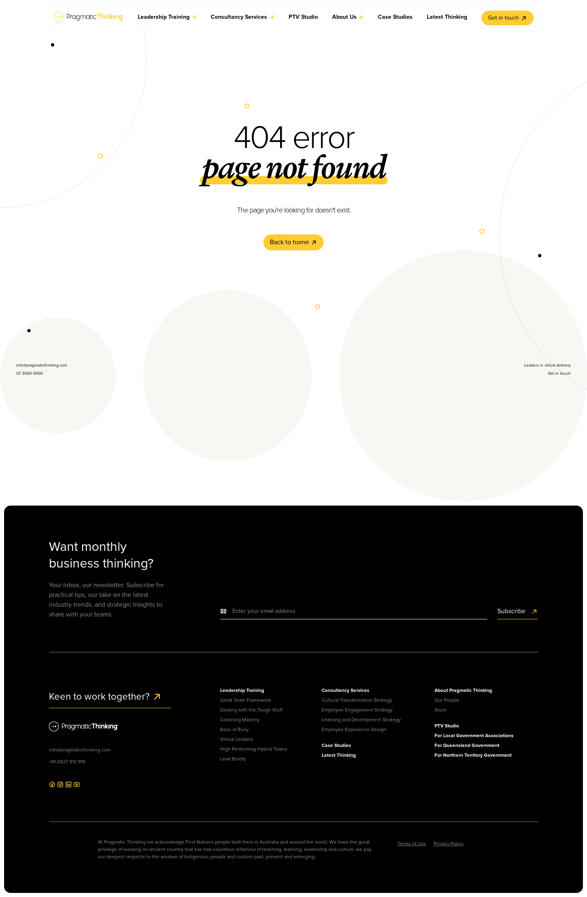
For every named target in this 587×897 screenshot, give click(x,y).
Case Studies (336, 745)
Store (440, 710)
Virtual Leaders (236, 739)
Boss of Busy (234, 729)
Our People (447, 700)
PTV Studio (447, 725)
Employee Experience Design (354, 729)
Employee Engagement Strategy (357, 710)
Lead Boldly (233, 758)
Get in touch (507, 17)
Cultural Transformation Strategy (357, 700)
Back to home (293, 242)
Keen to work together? (105, 696)
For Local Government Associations (474, 735)
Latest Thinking (339, 755)
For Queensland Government (467, 745)
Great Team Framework (245, 700)
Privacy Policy (448, 843)
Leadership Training (242, 690)
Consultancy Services (345, 690)
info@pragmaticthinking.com (80, 749)
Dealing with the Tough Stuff (251, 710)
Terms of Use (411, 843)
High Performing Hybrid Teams (253, 749)
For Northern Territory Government (473, 755)
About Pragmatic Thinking (463, 690)
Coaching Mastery (240, 719)
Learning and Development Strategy (361, 719)
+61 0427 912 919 (67, 761)
